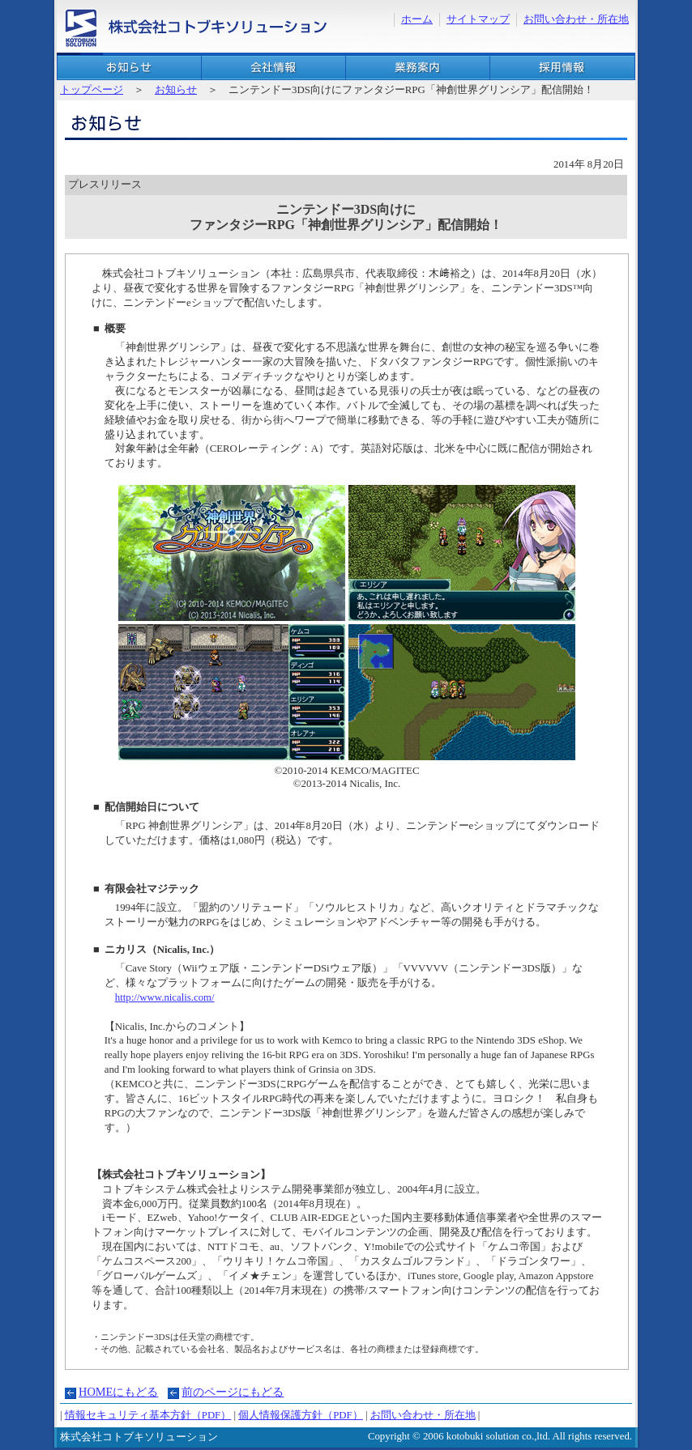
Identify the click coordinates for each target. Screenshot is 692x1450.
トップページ (91, 90)
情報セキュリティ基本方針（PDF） (148, 1415)
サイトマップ (478, 19)
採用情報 (562, 67)
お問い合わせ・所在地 (576, 19)
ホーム (417, 19)
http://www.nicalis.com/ (165, 997)
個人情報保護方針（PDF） (300, 1415)
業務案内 (417, 67)
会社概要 (273, 67)
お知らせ (129, 67)
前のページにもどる (233, 1391)
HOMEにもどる (118, 1391)
